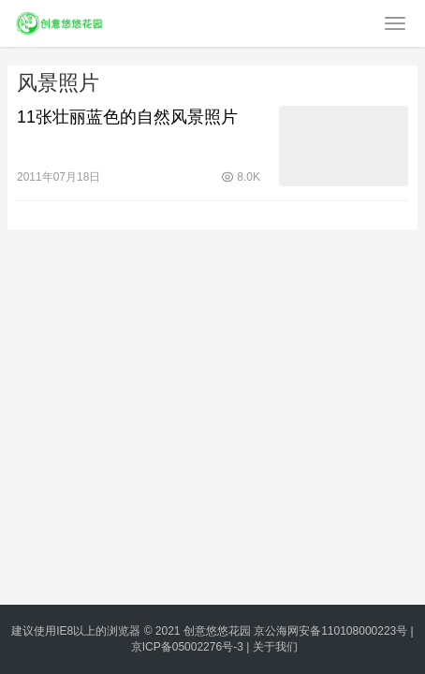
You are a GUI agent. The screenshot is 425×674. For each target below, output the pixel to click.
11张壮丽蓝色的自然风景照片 (127, 117)
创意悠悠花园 (217, 630)
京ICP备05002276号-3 (187, 646)
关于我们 (275, 646)
